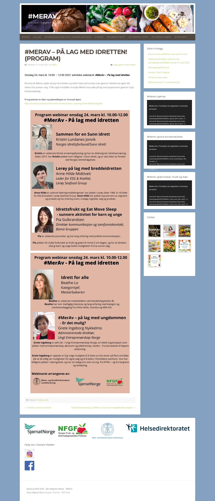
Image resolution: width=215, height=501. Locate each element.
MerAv (54, 65)
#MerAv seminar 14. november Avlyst (166, 93)
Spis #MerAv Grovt (138, 37)
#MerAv (42, 16)
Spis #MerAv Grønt (161, 37)
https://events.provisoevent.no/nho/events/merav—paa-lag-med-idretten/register (64, 103)
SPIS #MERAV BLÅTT (116, 37)
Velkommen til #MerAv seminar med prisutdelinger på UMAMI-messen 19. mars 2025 (168, 67)
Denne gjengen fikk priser (160, 77)
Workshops (181, 37)
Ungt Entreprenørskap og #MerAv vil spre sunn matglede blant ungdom (102, 408)
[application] (169, 123)
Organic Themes (52, 492)
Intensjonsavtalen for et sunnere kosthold (68, 37)
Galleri (37, 37)
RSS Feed (65, 492)
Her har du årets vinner (158, 87)
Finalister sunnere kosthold (39, 408)
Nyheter (99, 37)
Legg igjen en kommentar (124, 65)
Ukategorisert (42, 400)
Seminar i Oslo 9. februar (160, 82)
